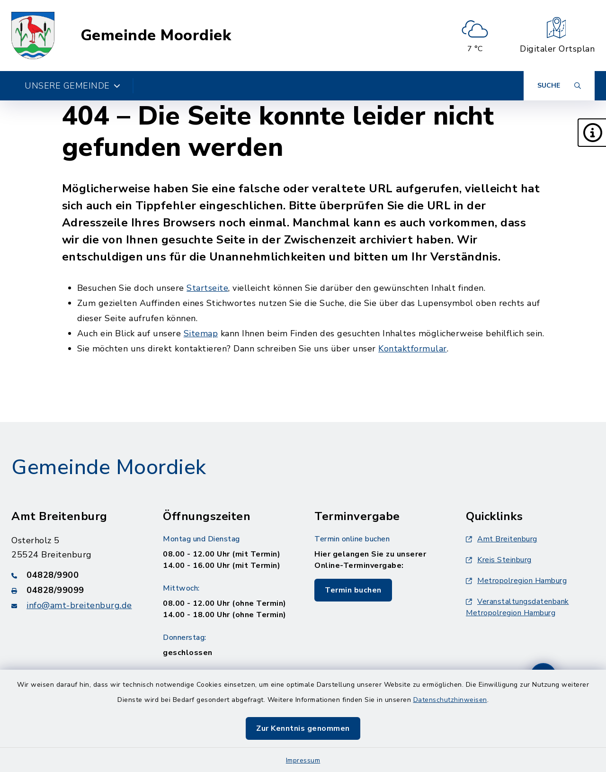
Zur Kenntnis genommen (303, 728)
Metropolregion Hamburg (516, 580)
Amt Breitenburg (501, 539)
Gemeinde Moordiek (156, 36)
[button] (592, 132)
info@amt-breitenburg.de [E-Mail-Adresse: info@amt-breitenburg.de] (79, 605)
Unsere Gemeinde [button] (72, 85)
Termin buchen (353, 590)
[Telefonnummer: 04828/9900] (75, 575)
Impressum (303, 760)
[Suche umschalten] (559, 85)
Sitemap (201, 333)
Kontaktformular (412, 348)
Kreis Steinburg (499, 560)
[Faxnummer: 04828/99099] (75, 590)
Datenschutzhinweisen (450, 699)
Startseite (207, 288)
